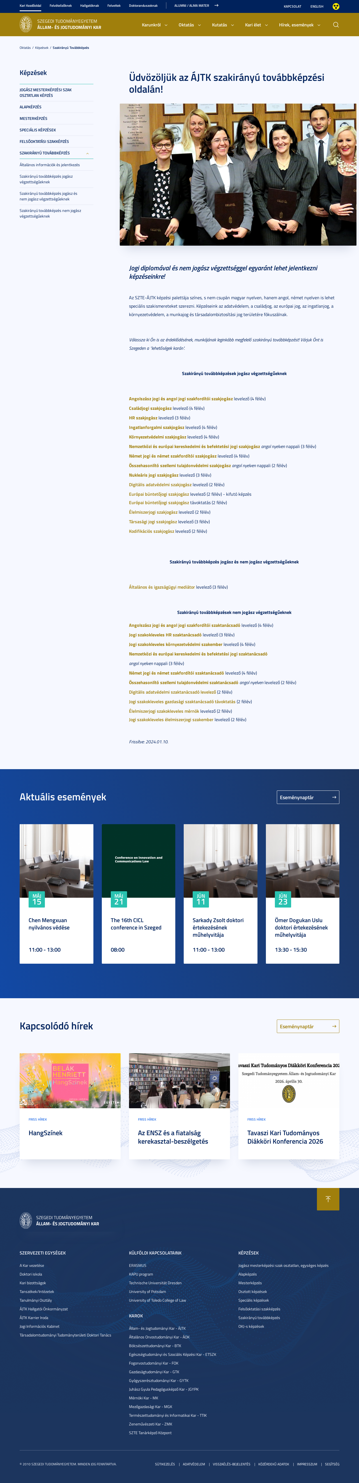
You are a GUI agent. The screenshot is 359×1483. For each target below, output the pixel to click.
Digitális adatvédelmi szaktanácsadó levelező (172, 692)
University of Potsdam (147, 1291)
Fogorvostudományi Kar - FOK (153, 1363)
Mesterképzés (33, 118)
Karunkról (151, 24)
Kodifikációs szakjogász (151, 531)
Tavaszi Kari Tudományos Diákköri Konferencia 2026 (285, 1137)
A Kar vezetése (32, 1265)
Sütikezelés (165, 1464)
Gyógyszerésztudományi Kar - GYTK (158, 1380)
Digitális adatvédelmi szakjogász (160, 484)
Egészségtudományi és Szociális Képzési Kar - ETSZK (172, 1354)
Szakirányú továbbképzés (71, 47)
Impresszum (307, 1464)
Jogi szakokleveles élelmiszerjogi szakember (171, 719)
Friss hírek (38, 1119)
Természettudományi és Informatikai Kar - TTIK (168, 1415)
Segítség (332, 1464)
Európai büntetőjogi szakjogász (159, 494)
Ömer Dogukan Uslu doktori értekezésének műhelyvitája (301, 927)
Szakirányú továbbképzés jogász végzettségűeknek (46, 178)
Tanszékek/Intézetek (37, 1291)
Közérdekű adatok (273, 1464)
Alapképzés (31, 106)
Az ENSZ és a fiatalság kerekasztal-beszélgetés (173, 1137)
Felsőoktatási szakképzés (44, 141)
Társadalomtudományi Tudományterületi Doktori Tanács (65, 1335)
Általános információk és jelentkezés (50, 164)
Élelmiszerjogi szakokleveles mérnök (164, 711)
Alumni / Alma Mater (191, 5)
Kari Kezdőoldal (30, 5)
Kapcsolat (292, 6)
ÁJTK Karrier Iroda (34, 1317)
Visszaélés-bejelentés (231, 1464)
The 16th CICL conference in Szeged (136, 923)
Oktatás (186, 24)
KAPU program (141, 1274)
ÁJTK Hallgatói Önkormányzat (44, 1308)
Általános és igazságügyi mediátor (162, 587)
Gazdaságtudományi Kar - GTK (154, 1371)
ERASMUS (137, 1265)
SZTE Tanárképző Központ (150, 1432)
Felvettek (114, 5)
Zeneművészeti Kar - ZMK (150, 1424)
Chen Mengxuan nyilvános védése (49, 923)
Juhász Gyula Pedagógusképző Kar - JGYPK (164, 1389)
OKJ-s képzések (251, 1326)
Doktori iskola (31, 1274)
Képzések (42, 47)
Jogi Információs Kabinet (39, 1326)
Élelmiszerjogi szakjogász (153, 512)
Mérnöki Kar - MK (143, 1397)
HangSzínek (46, 1132)
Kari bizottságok (33, 1282)
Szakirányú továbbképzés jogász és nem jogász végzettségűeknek (48, 196)
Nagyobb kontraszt (336, 6)
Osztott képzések (252, 1291)
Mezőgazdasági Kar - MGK (150, 1406)
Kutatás (219, 24)
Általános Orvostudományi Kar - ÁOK (159, 1337)
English (316, 6)
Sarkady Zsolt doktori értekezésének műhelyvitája (218, 927)
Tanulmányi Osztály (36, 1300)
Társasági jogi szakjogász (153, 521)
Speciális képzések (38, 129)
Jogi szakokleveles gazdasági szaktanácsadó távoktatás (182, 701)
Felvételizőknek (61, 5)
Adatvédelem (194, 1464)
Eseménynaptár (297, 797)
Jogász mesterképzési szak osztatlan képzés (46, 92)
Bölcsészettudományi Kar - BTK (155, 1345)
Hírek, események (296, 24)
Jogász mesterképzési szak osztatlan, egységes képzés (283, 1265)
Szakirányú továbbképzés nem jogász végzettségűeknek (50, 213)
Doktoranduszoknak (143, 5)
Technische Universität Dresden (155, 1282)
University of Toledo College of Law (157, 1300)
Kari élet (253, 24)
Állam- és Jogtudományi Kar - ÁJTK (157, 1328)
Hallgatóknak (89, 5)
